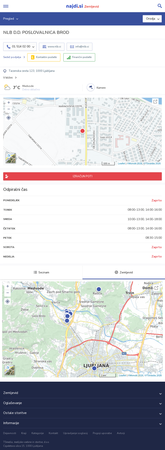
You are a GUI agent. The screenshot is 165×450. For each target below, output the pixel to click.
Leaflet (121, 163)
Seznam (41, 272)
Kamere (101, 87)
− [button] (8, 109)
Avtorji (121, 433)
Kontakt (53, 433)
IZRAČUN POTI (82, 176)
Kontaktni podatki (46, 57)
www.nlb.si (54, 46)
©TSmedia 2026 (152, 163)
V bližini (8, 77)
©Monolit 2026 (134, 163)
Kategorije (38, 433)
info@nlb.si (82, 46)
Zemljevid (124, 272)
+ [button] (8, 103)
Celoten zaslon (155, 101)
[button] (8, 117)
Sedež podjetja (12, 57)
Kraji (23, 433)
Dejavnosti (9, 433)
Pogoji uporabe (102, 433)
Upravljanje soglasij (75, 433)
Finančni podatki (82, 57)
